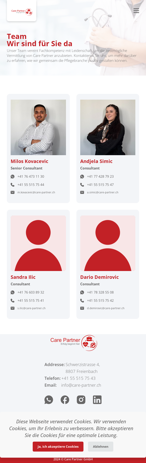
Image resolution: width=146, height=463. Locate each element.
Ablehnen (100, 446)
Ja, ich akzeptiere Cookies (58, 446)
